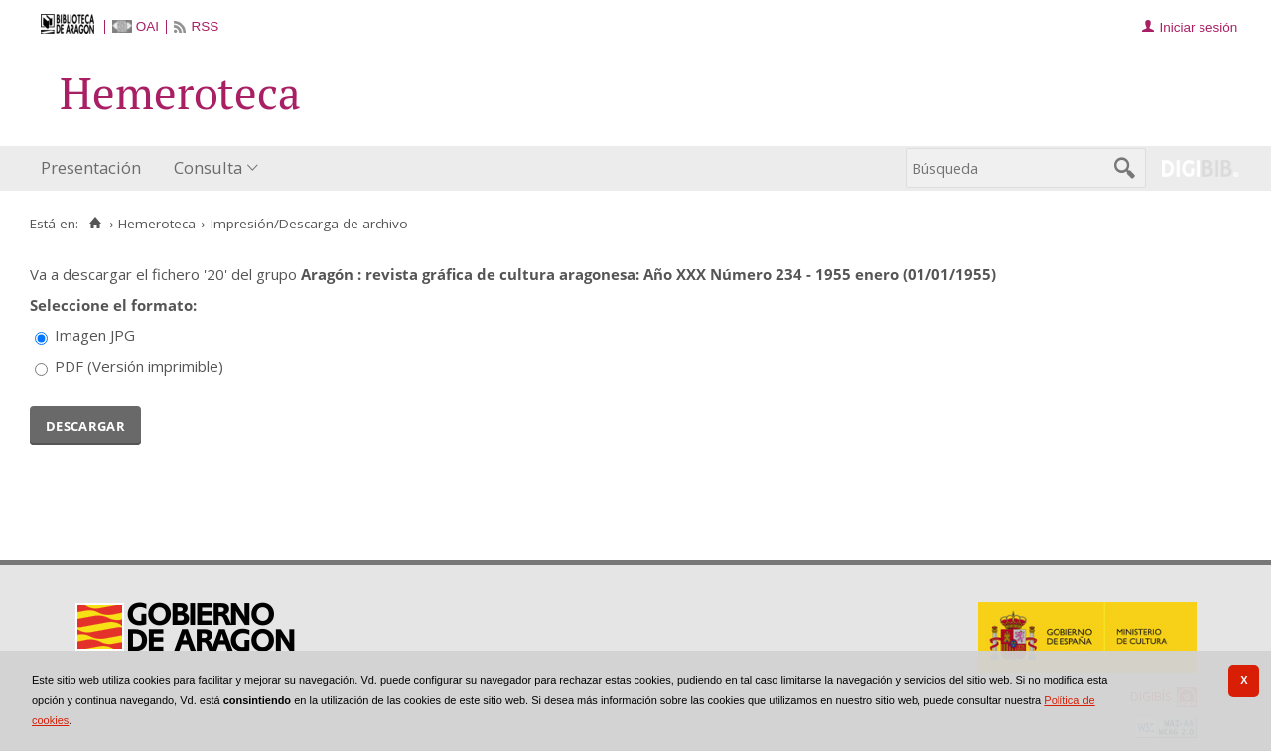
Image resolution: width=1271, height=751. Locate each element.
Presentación (91, 167)
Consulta (208, 167)
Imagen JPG (95, 335)
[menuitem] (95, 168)
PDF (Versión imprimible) (139, 366)
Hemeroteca (157, 223)
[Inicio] (94, 223)
